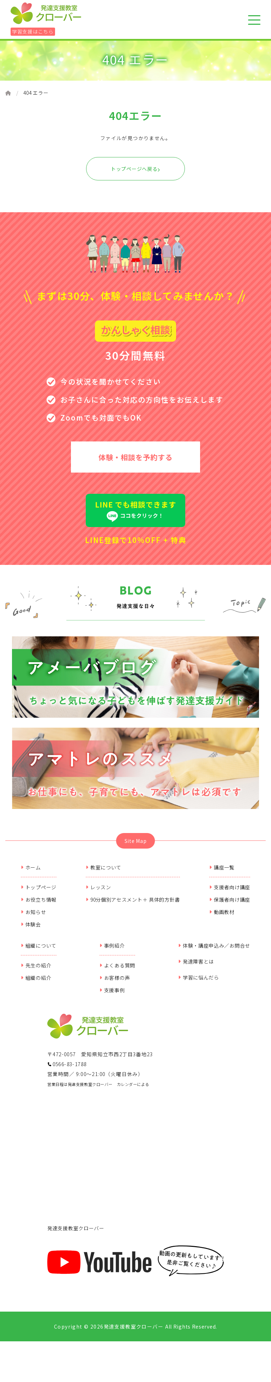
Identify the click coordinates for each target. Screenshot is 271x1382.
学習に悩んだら (198, 982)
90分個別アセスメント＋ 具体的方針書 (133, 904)
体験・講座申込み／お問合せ (214, 950)
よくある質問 (117, 970)
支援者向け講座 (229, 892)
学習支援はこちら (33, 31)
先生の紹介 (36, 970)
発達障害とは (196, 966)
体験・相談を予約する (135, 458)
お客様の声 (115, 983)
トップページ (38, 892)
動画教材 (222, 917)
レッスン (98, 892)
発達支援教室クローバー (75, 1233)
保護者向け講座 (229, 904)
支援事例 (112, 995)
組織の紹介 (36, 983)
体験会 (31, 929)
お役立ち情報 (38, 904)
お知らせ (33, 917)
